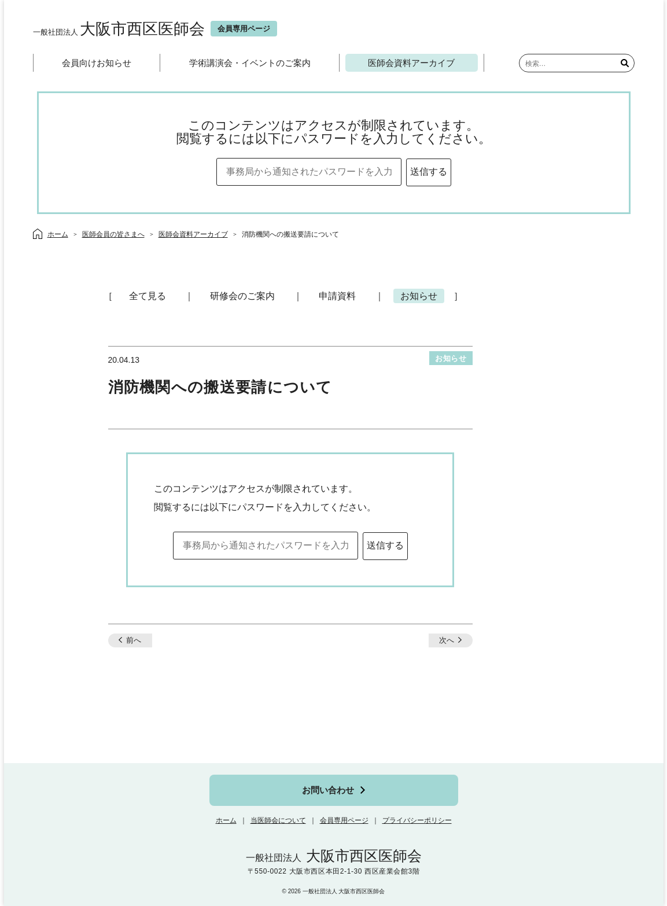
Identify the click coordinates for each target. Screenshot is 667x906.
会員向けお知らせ (96, 63)
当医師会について (278, 820)
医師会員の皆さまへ (113, 234)
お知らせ (418, 296)
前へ (133, 640)
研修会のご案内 (242, 296)
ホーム (226, 820)
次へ (446, 640)
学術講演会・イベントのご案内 (250, 63)
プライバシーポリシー (417, 820)
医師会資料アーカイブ (411, 63)
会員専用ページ (344, 820)
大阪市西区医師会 (119, 28)
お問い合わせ (328, 790)
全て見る (147, 296)
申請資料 (337, 296)
